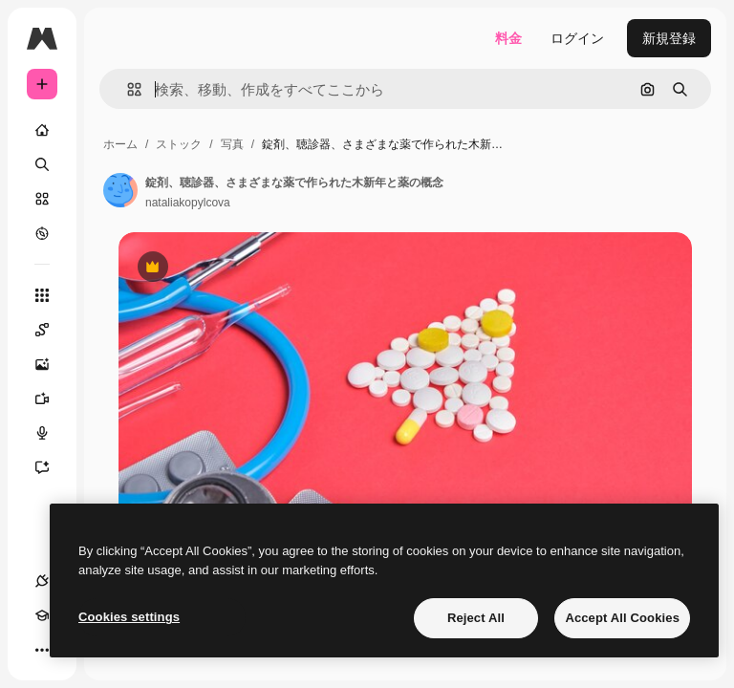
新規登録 (669, 38)
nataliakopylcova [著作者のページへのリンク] (187, 202)
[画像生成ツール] (51, 364)
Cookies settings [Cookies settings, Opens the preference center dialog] (129, 617)
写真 (232, 144)
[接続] (42, 581)
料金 (508, 38)
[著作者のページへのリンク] (120, 190)
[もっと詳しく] (42, 233)
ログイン (577, 38)
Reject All (476, 618)
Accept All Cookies (622, 618)
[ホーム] (42, 130)
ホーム (120, 144)
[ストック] (42, 198)
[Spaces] (51, 329)
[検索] (42, 164)
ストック (179, 144)
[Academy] (42, 615)
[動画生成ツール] (51, 398)
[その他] (42, 649)
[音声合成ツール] (51, 433)
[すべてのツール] (42, 295)
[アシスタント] (51, 467)
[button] (126, 89)
